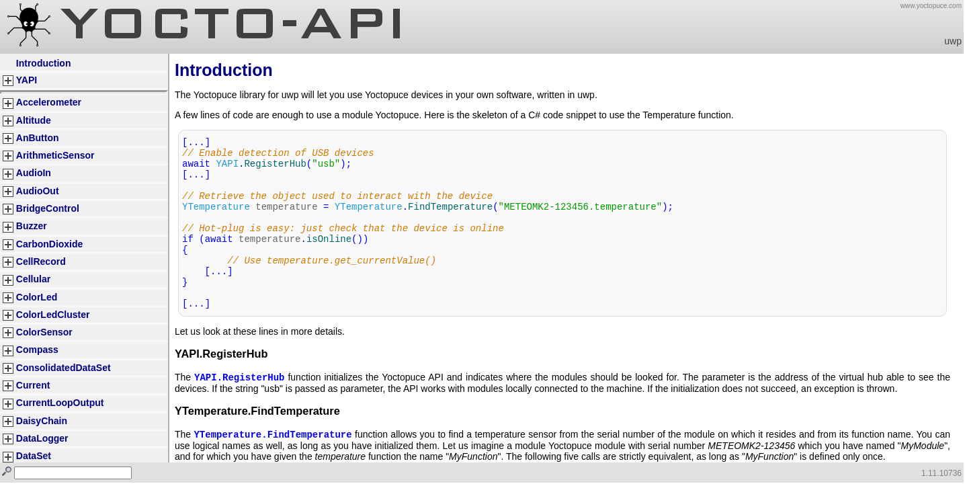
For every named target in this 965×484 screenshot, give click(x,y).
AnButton (37, 137)
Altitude (33, 120)
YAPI (26, 80)
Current (33, 385)
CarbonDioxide (49, 244)
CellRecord (41, 261)
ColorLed (36, 297)
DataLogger (42, 438)
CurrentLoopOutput (60, 402)
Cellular (33, 279)
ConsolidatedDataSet (63, 367)
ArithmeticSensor (55, 155)
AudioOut (37, 191)
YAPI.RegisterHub (239, 378)
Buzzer (31, 225)
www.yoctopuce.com (931, 5)
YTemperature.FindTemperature (272, 436)
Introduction (43, 63)
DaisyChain (41, 420)
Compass (37, 349)
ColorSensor (44, 332)
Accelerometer (48, 102)
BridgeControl (47, 208)
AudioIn (33, 172)
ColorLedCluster (53, 314)
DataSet (33, 455)
